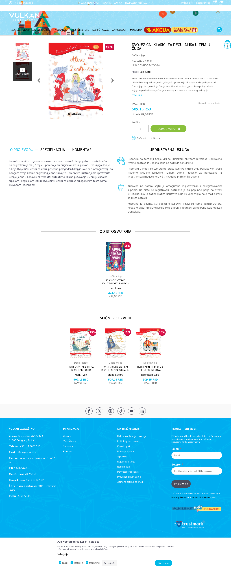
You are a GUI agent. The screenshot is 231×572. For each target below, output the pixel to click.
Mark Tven (81, 362)
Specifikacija (52, 137)
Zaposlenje (69, 429)
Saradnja (68, 434)
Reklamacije (123, 454)
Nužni (65, 562)
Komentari (82, 137)
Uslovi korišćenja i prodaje (132, 424)
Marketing (94, 562)
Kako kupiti (123, 434)
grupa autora (115, 362)
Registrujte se (203, 2)
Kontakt (67, 439)
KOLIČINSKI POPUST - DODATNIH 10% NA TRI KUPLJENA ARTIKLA (115, 2)
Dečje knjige (138, 43)
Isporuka (122, 444)
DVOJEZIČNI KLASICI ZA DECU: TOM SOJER (81, 356)
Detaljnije (137, 83)
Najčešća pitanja (126, 449)
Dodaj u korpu (167, 116)
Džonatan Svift (150, 362)
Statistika (78, 562)
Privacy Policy (178, 485)
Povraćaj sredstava (128, 459)
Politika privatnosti (128, 429)
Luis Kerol (145, 59)
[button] (219, 24)
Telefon (176, 452)
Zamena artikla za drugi (130, 469)
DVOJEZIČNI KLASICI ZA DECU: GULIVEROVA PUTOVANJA (150, 358)
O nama (67, 424)
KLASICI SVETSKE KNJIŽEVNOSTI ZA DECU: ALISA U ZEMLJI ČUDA (115, 271)
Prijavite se (181, 471)
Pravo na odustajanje (129, 464)
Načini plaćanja (125, 439)
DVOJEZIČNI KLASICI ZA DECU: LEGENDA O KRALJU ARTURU (115, 358)
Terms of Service (200, 485)
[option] (115, 2)
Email (175, 436)
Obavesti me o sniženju (209, 90)
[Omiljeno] (214, 5)
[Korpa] (220, 3)
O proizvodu (21, 137)
